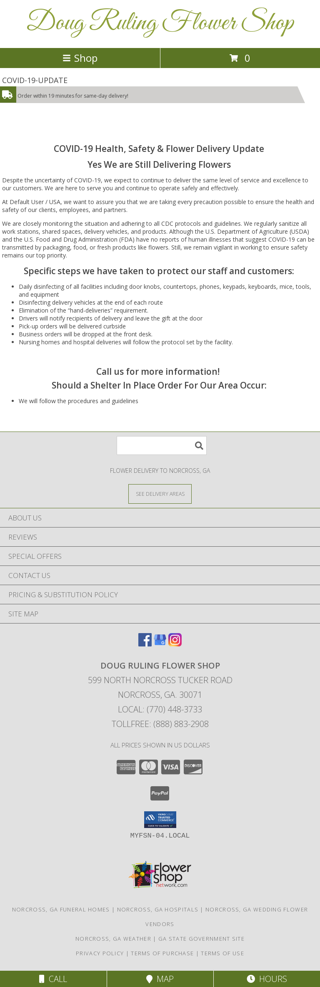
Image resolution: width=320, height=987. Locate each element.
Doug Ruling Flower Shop (160, 23)
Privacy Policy (100, 953)
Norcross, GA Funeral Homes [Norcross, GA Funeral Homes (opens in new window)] (61, 909)
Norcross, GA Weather (113, 938)
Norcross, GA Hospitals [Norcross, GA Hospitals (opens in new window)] (158, 909)
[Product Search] (162, 445)
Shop (80, 58)
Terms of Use (222, 953)
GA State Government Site (201, 938)
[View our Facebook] (145, 644)
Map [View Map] (160, 978)
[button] (160, 819)
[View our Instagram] (175, 644)
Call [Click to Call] (53, 978)
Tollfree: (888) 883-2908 (160, 724)
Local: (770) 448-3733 (160, 709)
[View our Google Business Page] (160, 644)
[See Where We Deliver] (160, 493)
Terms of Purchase (162, 953)
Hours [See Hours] (267, 978)
